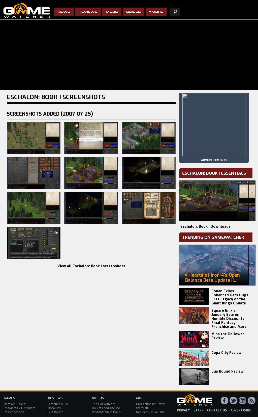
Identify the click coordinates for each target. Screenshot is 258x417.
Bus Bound (55, 412)
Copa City (54, 408)
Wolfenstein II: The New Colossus (115, 412)
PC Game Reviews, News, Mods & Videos (26, 10)
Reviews (88, 12)
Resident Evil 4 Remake (152, 412)
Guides (133, 12)
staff (199, 410)
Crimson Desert (15, 404)
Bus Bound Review (227, 371)
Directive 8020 (58, 404)
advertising (241, 410)
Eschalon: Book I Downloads (205, 226)
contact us (217, 410)
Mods (112, 12)
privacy (183, 410)
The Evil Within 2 (103, 404)
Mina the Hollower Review (227, 336)
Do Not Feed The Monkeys (110, 408)
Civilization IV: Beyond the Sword (159, 404)
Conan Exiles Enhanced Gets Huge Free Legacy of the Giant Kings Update (229, 297)
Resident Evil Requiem (19, 408)
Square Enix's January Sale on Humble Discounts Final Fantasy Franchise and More (229, 318)
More (157, 12)
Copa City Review (226, 352)
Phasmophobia (14, 412)
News (64, 12)
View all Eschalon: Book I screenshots (91, 266)
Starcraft (142, 408)
